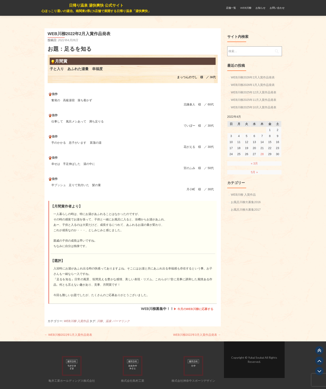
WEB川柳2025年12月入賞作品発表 (253, 92)
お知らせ (260, 7)
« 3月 (254, 163)
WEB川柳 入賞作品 (76, 321)
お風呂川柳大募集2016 (246, 202)
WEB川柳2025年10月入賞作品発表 (253, 107)
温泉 (108, 321)
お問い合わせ (277, 7)
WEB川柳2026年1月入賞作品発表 (253, 84)
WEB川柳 (245, 7)
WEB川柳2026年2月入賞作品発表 (253, 77)
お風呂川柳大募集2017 (246, 209)
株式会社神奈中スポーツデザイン (193, 380)
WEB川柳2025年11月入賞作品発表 (253, 99)
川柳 (100, 321)
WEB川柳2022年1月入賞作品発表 (68, 334)
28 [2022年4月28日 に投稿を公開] (262, 154)
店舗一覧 (231, 7)
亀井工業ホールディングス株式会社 (71, 380)
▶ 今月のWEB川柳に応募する (193, 309)
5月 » (254, 172)
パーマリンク (121, 321)
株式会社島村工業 (132, 380)
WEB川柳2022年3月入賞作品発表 (197, 334)
